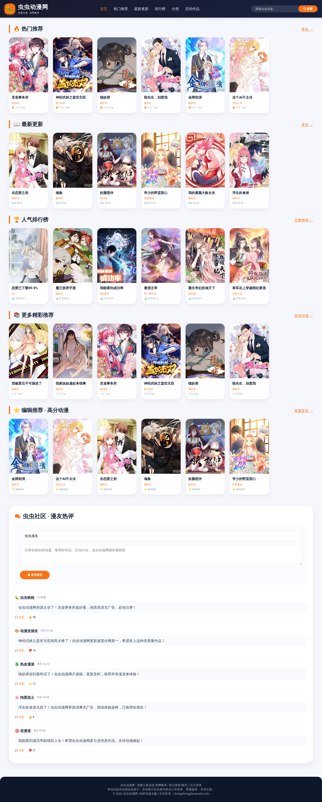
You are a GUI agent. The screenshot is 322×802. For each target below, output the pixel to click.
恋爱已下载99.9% (25, 288)
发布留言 (34, 575)
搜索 (308, 9)
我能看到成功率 (111, 288)
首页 (103, 9)
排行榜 (160, 9)
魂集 (59, 193)
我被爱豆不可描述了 (27, 383)
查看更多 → (303, 411)
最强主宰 (150, 288)
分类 (175, 9)
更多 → (307, 29)
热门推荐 (121, 9)
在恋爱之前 (20, 193)
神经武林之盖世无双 (71, 97)
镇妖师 (105, 97)
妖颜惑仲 (106, 193)
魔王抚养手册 (66, 288)
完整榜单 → (303, 220)
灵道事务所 (20, 97)
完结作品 (192, 9)
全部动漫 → (303, 316)
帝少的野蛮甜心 (155, 193)
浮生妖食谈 (240, 193)
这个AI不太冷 (242, 97)
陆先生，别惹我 (155, 97)
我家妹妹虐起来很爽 (71, 383)
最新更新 (141, 9)
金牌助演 (195, 97)
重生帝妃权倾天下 (201, 288)
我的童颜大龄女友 (201, 193)
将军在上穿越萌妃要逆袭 (249, 288)
